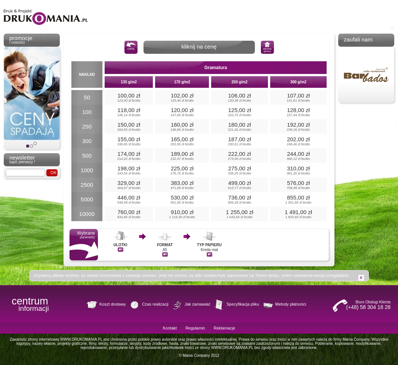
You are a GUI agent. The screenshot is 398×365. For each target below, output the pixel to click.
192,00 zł (298, 126)
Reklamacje (224, 328)
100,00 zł (128, 97)
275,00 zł (239, 170)
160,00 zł (182, 126)
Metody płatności (290, 304)
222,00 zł (239, 156)
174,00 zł (128, 156)
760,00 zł (128, 214)
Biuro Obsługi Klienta (361, 305)
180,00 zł (239, 126)
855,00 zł (298, 199)
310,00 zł (298, 170)
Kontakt (170, 328)
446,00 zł (128, 199)
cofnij (131, 46)
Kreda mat (209, 243)
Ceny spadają (27, 146)
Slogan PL (31, 146)
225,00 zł (182, 170)
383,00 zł (182, 185)
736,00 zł (239, 199)
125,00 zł (239, 112)
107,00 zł (298, 97)
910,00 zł (182, 214)
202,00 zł (298, 141)
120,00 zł (182, 112)
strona (267, 47)
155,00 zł (128, 141)
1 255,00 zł (239, 214)
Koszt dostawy (112, 304)
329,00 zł (128, 185)
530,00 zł (182, 199)
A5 (164, 243)
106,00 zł (239, 97)
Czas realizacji (155, 304)
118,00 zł (128, 112)
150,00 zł (128, 126)
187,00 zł (239, 141)
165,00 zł (182, 141)
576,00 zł (298, 185)
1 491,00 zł (298, 214)
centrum (30, 303)
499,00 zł (239, 185)
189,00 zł (182, 156)
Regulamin (195, 328)
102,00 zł (182, 97)
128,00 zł (298, 112)
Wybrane (84, 245)
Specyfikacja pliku (242, 304)
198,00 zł (128, 170)
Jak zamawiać (197, 304)
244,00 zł (298, 156)
